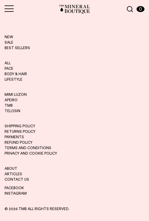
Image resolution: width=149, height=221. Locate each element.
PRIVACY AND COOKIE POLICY (31, 153)
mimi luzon (16, 94)
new (9, 37)
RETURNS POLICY (20, 131)
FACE (9, 68)
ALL (8, 63)
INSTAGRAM (16, 193)
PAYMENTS (14, 137)
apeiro (11, 100)
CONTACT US (17, 179)
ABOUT (11, 168)
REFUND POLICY (18, 142)
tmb (9, 105)
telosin (12, 111)
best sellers (17, 48)
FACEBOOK (14, 188)
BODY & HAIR (16, 74)
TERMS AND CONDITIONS (28, 148)
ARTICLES (13, 174)
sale (9, 42)
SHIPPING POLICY (20, 126)
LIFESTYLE (13, 79)
